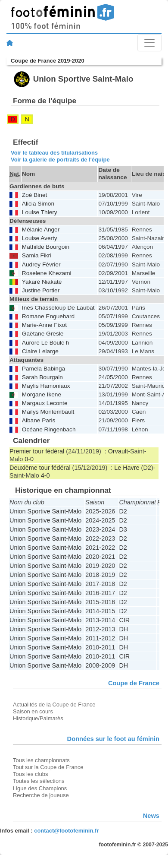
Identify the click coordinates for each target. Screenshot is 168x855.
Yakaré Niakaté (42, 282)
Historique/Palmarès (38, 718)
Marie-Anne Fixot (44, 325)
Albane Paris (39, 420)
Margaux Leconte (45, 403)
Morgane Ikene (41, 394)
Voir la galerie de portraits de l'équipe (60, 159)
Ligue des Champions (40, 788)
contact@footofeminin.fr (66, 830)
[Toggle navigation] (149, 42)
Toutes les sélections (39, 781)
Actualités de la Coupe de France (54, 704)
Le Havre (126, 467)
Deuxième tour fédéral (40, 467)
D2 (123, 511)
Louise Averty (39, 238)
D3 (123, 529)
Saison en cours (33, 711)
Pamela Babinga (43, 368)
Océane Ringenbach (49, 429)
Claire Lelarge (40, 351)
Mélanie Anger (40, 229)
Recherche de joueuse (41, 795)
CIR (124, 620)
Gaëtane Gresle (43, 333)
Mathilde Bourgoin (45, 247)
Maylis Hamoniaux (46, 386)
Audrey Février (41, 264)
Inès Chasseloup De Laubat (58, 307)
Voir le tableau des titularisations (54, 152)
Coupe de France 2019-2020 (47, 60)
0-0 (29, 459)
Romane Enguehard (48, 316)
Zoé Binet (34, 195)
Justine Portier (40, 290)
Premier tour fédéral (36, 451)
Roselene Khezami (47, 273)
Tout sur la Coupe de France (48, 767)
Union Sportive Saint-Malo (45, 511)
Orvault (118, 451)
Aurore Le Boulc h (45, 342)
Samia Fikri (36, 255)
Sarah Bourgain (42, 377)
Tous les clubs (30, 774)
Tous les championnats (41, 760)
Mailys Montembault (48, 411)
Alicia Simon (38, 203)
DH (123, 629)
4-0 (45, 475)
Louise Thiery (39, 212)
